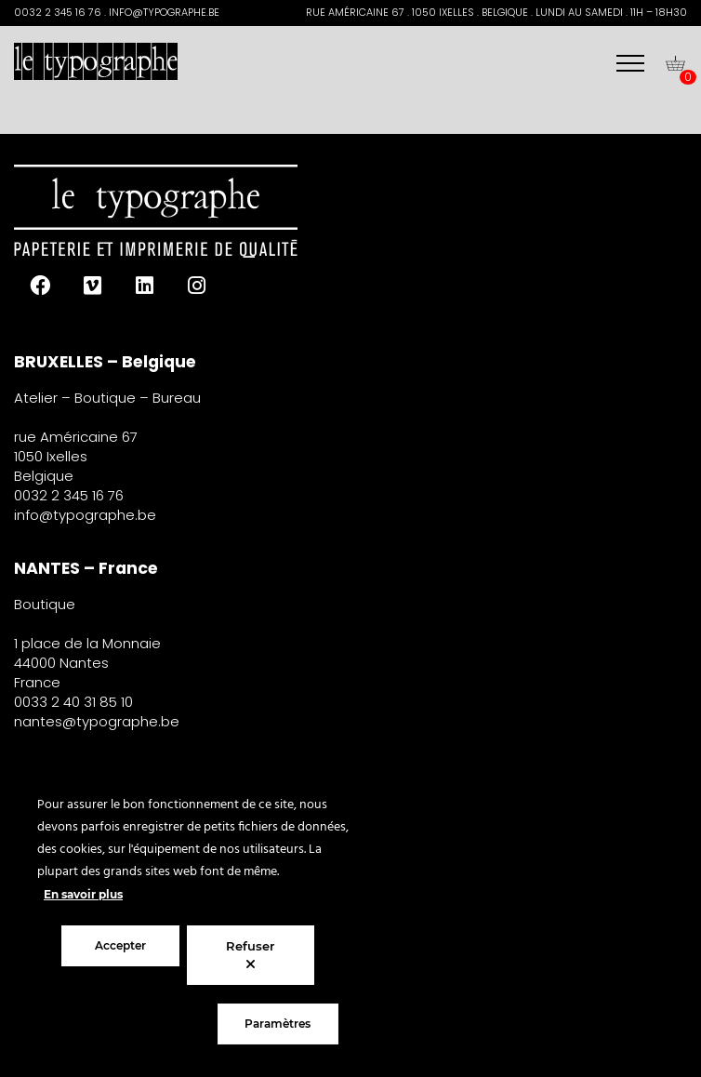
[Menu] (630, 63)
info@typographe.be (85, 515)
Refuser (250, 954)
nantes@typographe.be (96, 721)
